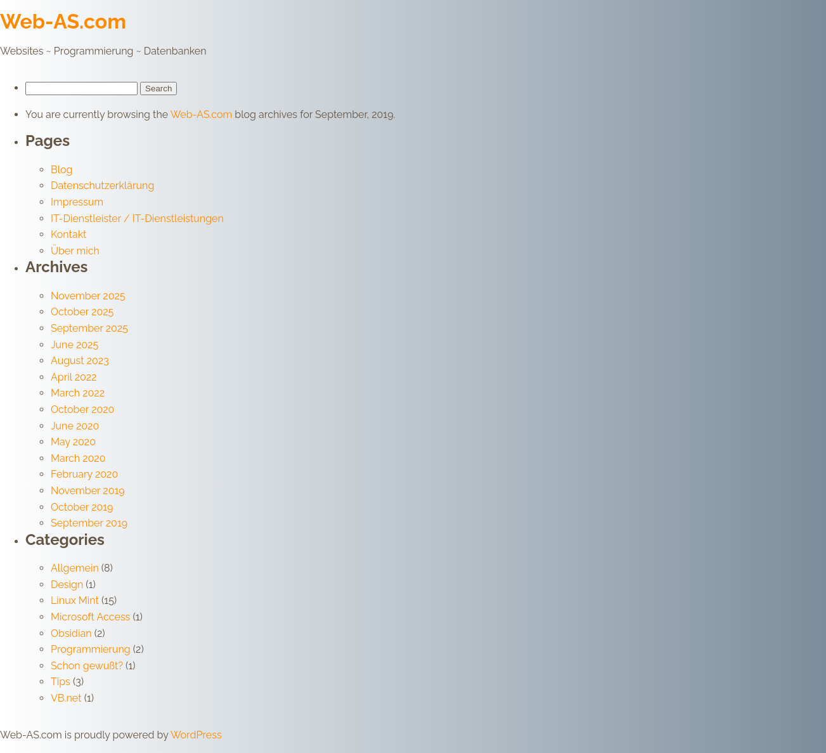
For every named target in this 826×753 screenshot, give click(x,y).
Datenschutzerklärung (102, 186)
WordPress (196, 735)
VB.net (66, 698)
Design (67, 585)
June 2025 (74, 345)
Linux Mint (75, 600)
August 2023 (80, 361)
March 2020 (78, 458)
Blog (61, 170)
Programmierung (91, 649)
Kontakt (68, 234)
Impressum (77, 202)
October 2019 (82, 507)
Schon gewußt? (87, 666)
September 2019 (89, 523)
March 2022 (78, 393)
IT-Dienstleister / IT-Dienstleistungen (137, 219)
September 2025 (89, 328)
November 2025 (88, 296)
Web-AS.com (63, 21)
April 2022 (74, 377)
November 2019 (88, 491)
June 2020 (75, 426)
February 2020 (84, 474)
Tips (60, 682)
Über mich (75, 251)
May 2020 (73, 442)
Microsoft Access (90, 617)
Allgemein (75, 568)
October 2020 (82, 409)
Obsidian (71, 633)
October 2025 (82, 312)
